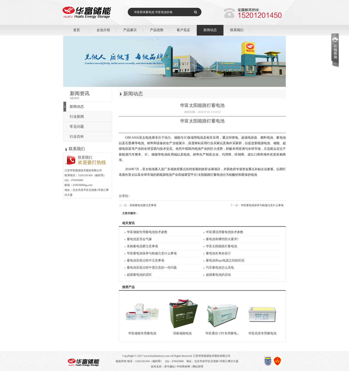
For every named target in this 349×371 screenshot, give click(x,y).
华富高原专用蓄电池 (262, 333)
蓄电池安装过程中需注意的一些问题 (152, 267)
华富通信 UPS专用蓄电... (222, 333)
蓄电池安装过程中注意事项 (145, 260)
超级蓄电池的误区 (139, 274)
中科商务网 (183, 366)
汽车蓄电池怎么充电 (220, 267)
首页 (76, 30)
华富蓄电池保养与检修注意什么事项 (262, 205)
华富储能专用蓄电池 (142, 333)
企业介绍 (103, 30)
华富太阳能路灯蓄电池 (221, 246)
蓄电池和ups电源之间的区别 (225, 260)
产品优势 (156, 30)
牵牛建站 (169, 366)
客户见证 (183, 30)
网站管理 (198, 366)
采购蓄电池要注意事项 (143, 205)
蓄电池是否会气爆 (139, 239)
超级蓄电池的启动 (218, 274)
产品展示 (130, 30)
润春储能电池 (182, 333)
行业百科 (77, 136)
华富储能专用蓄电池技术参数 (147, 232)
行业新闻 (77, 116)
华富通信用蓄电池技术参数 (224, 232)
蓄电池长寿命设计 (218, 253)
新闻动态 (210, 30)
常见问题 (77, 126)
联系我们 (236, 30)
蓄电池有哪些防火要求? (222, 239)
